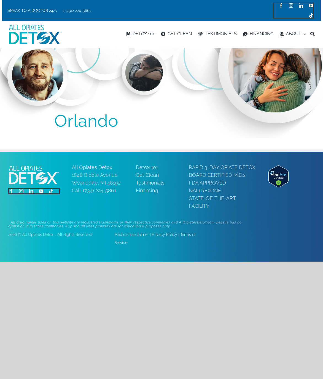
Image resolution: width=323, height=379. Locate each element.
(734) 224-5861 (99, 190)
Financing (147, 190)
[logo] (35, 27)
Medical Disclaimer (131, 234)
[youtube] (311, 5)
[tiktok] (311, 15)
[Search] (312, 34)
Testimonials (150, 183)
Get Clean (147, 175)
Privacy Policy (164, 234)
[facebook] (281, 5)
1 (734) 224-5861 (77, 10)
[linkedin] (301, 5)
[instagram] (291, 5)
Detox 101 (147, 167)
